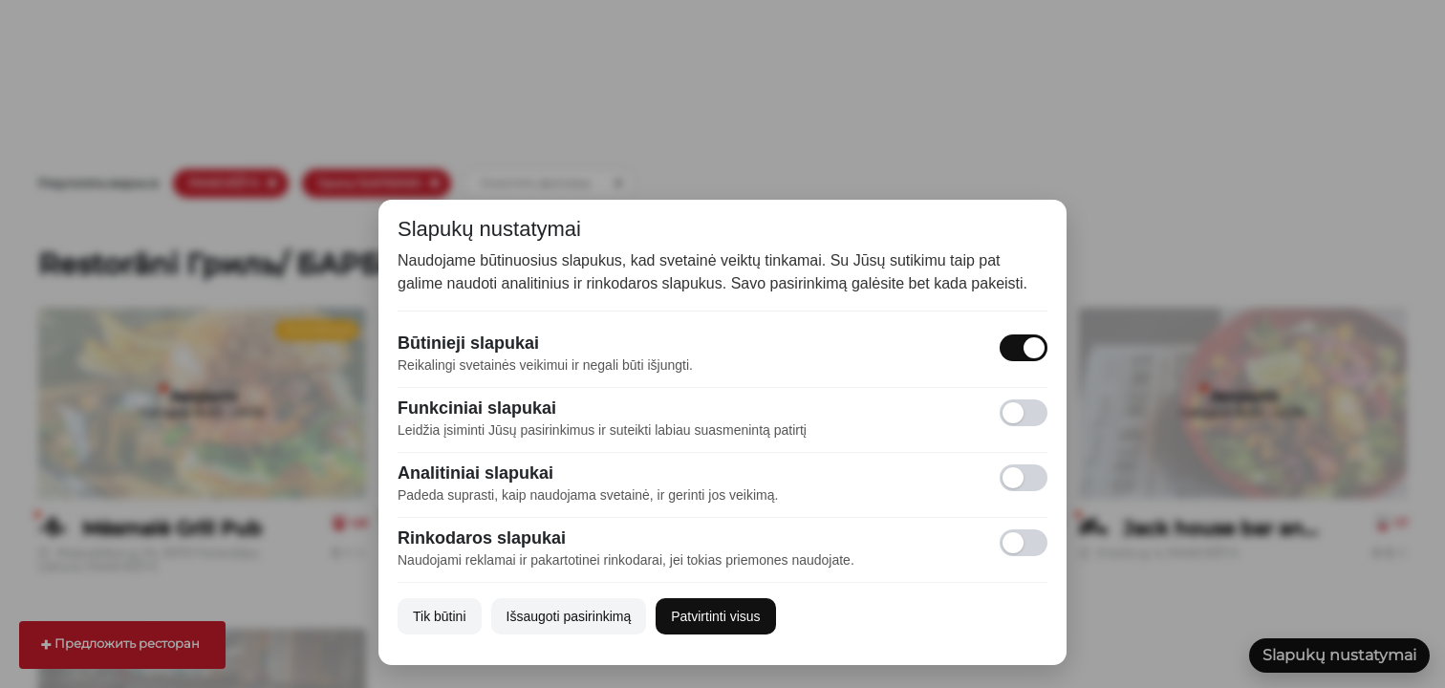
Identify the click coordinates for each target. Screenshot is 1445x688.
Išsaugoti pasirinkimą (569, 616)
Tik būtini (439, 616)
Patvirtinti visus (715, 616)
